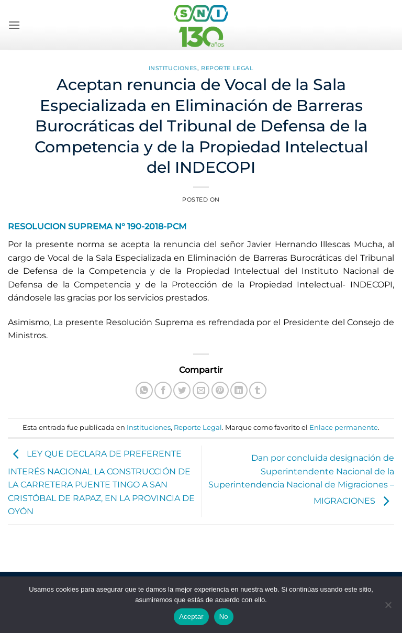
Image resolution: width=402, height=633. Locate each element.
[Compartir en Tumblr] (257, 390)
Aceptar (191, 616)
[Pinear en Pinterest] (220, 390)
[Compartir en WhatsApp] (144, 390)
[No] (388, 607)
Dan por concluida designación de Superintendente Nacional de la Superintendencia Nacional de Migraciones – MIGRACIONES (301, 479)
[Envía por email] (201, 390)
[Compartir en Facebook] (163, 390)
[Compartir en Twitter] (182, 390)
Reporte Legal (227, 68)
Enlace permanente (343, 427)
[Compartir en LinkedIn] (239, 390)
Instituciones (173, 68)
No (223, 616)
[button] (14, 25)
